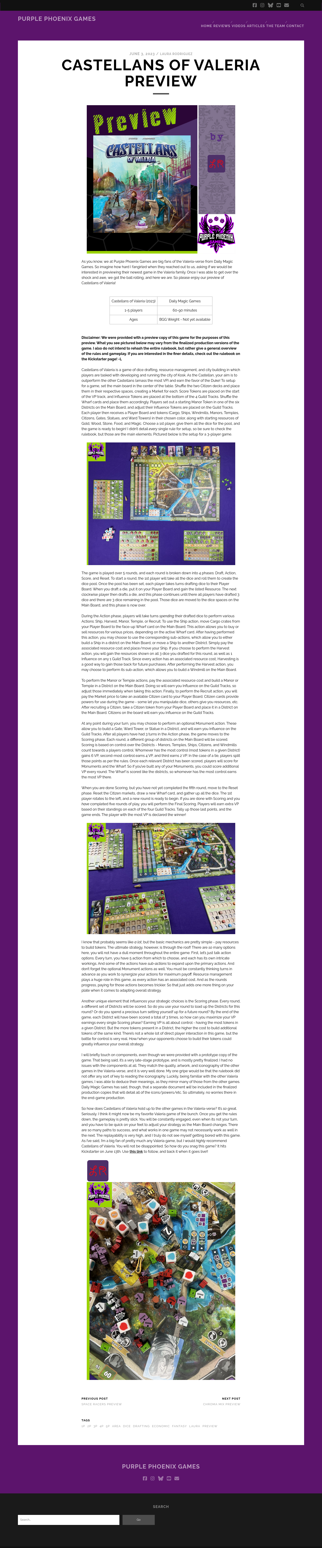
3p (95, 1418)
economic (161, 1418)
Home (204, 19)
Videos (238, 19)
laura (194, 1418)
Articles (256, 19)
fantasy (179, 1418)
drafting (141, 1418)
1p (83, 1418)
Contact (296, 19)
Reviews (220, 19)
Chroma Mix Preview (222, 1396)
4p (102, 1418)
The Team (276, 19)
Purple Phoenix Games (57, 18)
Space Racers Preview (101, 1396)
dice (127, 1418)
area (116, 1418)
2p (89, 1418)
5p (108, 1418)
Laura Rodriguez (176, 46)
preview (210, 1418)
